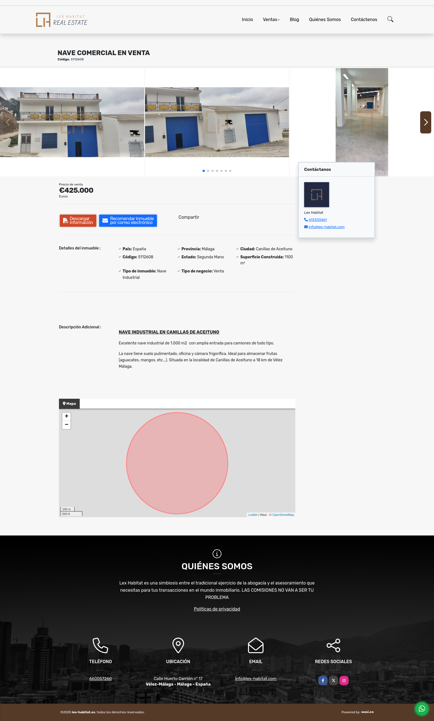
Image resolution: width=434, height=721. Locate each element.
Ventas (270, 19)
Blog (294, 19)
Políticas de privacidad (217, 609)
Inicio (247, 19)
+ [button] (66, 417)
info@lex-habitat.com (327, 227)
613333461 (318, 220)
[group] (72, 122)
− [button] (66, 425)
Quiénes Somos (325, 19)
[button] (204, 171)
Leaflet (252, 514)
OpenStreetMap (283, 514)
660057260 (100, 678)
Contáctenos (364, 19)
